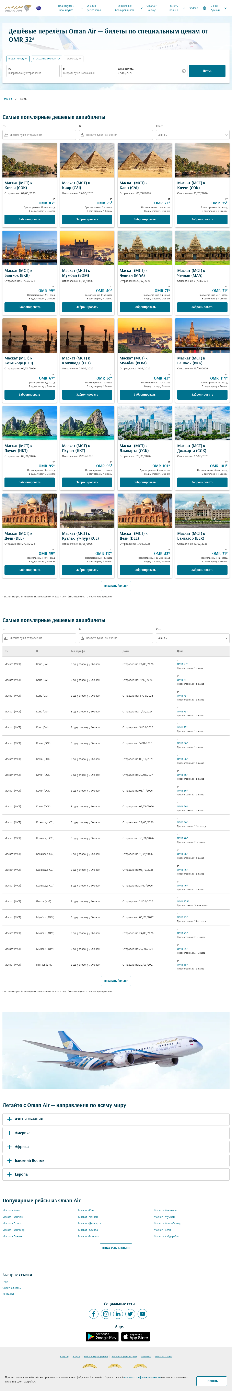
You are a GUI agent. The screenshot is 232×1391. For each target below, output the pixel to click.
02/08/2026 (125, 73)
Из (9, 68)
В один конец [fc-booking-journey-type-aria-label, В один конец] (16, 58)
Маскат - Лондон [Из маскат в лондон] (12, 1236)
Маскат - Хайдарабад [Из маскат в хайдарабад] (166, 1236)
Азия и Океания (24, 1119)
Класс (159, 126)
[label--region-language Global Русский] (215, 8)
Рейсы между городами (96, 1356)
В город (76, 1356)
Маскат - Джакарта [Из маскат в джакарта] (89, 1223)
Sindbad (193, 8)
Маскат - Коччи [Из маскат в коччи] (11, 1210)
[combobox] (33, 73)
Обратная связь (11, 1288)
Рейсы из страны (163, 1356)
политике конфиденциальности (142, 1377)
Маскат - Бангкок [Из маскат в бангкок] (12, 1217)
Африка (17, 1147)
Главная (7, 99)
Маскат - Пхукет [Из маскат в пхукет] (11, 1223)
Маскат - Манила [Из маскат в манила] (88, 1236)
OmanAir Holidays (151, 8)
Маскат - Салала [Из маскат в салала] (88, 1230)
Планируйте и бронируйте (71, 8)
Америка (18, 1133)
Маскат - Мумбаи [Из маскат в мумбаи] (164, 1217)
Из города (146, 1356)
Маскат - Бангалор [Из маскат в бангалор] (13, 1230)
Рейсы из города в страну (124, 1356)
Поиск (207, 70)
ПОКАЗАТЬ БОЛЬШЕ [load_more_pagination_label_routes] (116, 1248)
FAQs (5, 1282)
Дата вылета (126, 68)
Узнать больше (178, 8)
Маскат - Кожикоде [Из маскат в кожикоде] (165, 1210)
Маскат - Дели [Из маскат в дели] (162, 1230)
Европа (17, 1174)
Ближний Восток (25, 1161)
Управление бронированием (130, 8)
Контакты (8, 1293)
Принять (212, 1381)
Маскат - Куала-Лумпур (167, 1223)
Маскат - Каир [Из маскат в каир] (86, 1210)
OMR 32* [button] (22, 40)
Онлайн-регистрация (94, 8)
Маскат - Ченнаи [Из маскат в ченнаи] (88, 1217)
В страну (64, 1356)
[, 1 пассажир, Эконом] (44, 59)
